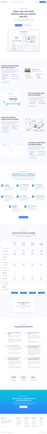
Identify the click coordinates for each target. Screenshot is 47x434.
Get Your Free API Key (23, 217)
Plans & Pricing (19, 425)
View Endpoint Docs (32, 106)
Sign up (9, 352)
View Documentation (27, 25)
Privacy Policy (44, 432)
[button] (15, 2)
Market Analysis (26, 423)
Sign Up (23, 292)
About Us (41, 420)
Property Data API (27, 426)
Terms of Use (31, 209)
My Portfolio (18, 420)
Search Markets (19, 423)
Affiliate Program (34, 426)
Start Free (14, 292)
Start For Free (18, 25)
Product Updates (34, 425)
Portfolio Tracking (27, 425)
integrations (21, 189)
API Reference (34, 423)
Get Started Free (23, 406)
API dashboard (6, 200)
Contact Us (41, 423)
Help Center (33, 420)
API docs (8, 187)
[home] (4, 2)
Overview (25, 420)
